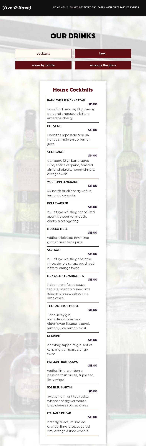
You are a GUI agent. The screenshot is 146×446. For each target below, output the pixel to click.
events (134, 7)
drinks (74, 7)
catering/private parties (113, 7)
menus (65, 7)
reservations (88, 7)
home (56, 7)
